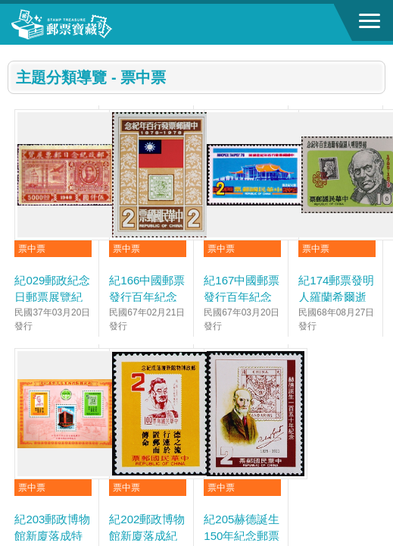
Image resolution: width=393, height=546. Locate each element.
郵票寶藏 (94, 24)
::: (12, 51)
